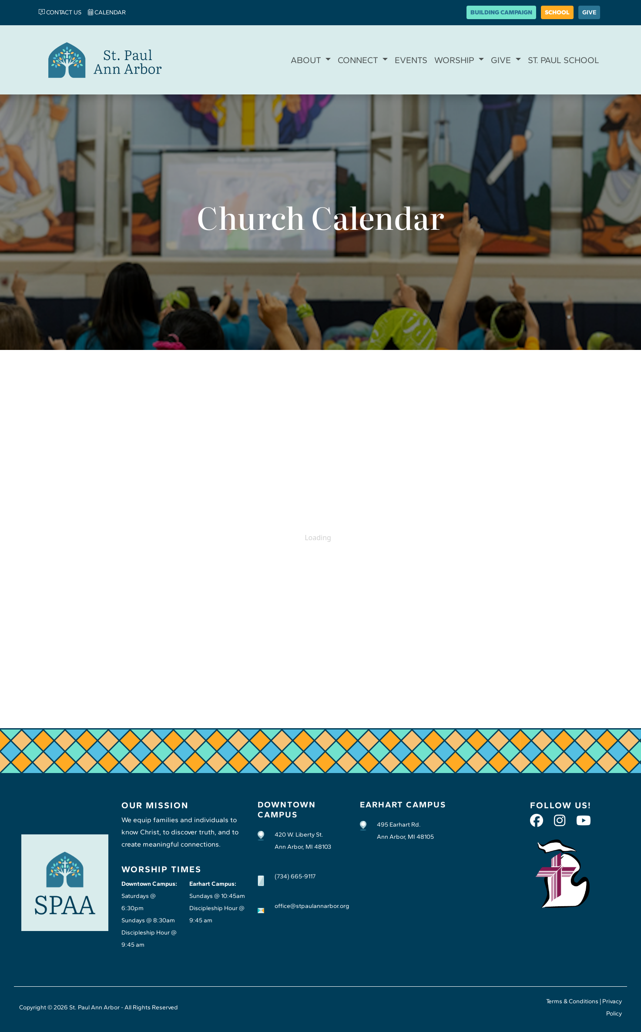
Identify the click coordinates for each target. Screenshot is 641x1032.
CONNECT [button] (359, 60)
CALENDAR (107, 12)
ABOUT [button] (307, 60)
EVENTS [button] (411, 60)
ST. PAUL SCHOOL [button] (563, 60)
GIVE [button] (502, 60)
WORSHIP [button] (455, 60)
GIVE (589, 12)
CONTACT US (60, 12)
